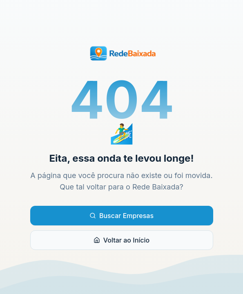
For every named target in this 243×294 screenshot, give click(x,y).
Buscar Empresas (121, 216)
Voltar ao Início (121, 240)
